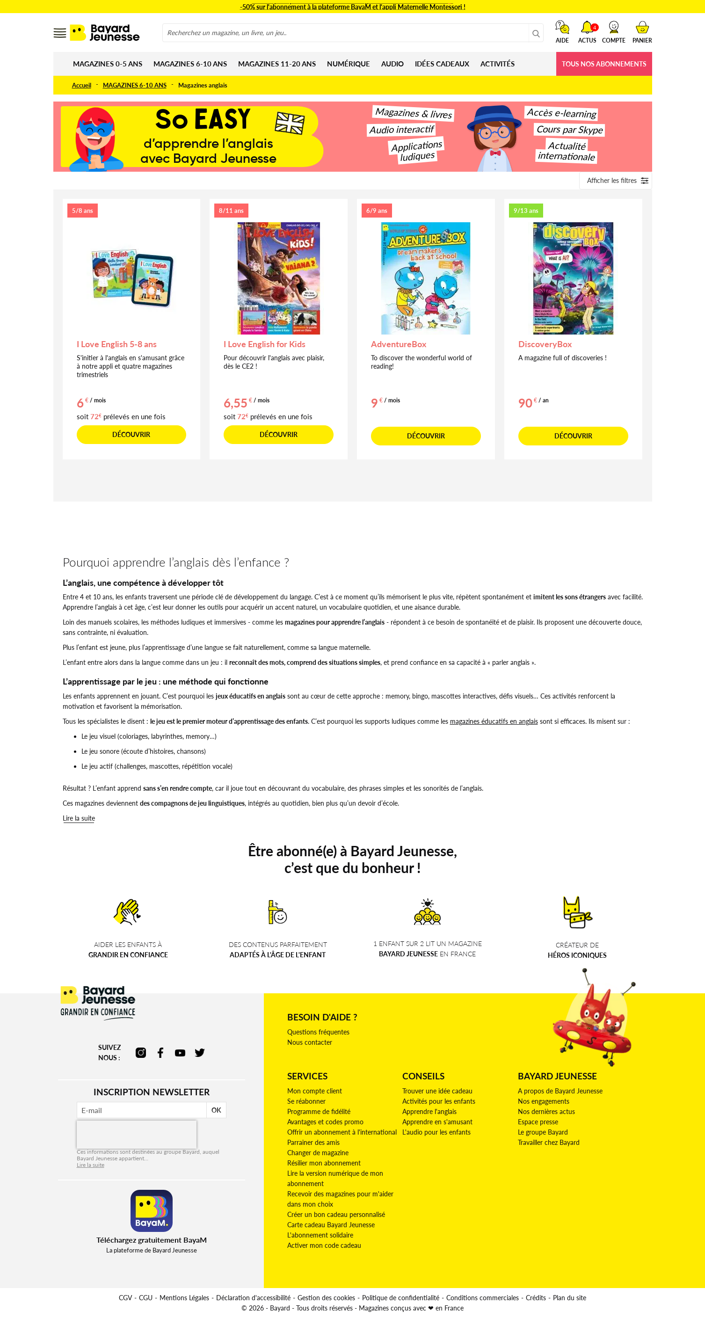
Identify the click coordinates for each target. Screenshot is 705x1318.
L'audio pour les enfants (436, 1132)
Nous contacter (309, 1042)
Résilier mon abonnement (324, 1163)
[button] (613, 32)
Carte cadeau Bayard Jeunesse (331, 1225)
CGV (125, 1298)
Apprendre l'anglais (429, 1111)
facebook (160, 1053)
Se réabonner (306, 1101)
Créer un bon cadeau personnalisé (336, 1214)
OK (216, 1110)
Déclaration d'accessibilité (253, 1298)
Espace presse (538, 1122)
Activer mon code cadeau (324, 1245)
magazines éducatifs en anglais (494, 721)
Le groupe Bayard (543, 1132)
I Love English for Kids (264, 344)
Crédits (536, 1298)
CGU (146, 1298)
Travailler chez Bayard (549, 1142)
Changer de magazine (318, 1153)
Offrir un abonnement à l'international (342, 1132)
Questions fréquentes (318, 1032)
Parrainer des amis (313, 1142)
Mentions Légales (184, 1298)
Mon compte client (314, 1091)
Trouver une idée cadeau (437, 1091)
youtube (180, 1053)
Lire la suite (79, 818)
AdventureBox (398, 344)
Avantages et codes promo (325, 1122)
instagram (141, 1053)
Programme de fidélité (318, 1111)
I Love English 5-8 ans (117, 344)
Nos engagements (543, 1101)
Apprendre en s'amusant (437, 1122)
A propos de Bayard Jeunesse (560, 1091)
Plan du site (569, 1298)
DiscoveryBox (545, 344)
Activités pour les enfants (438, 1101)
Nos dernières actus (546, 1111)
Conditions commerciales (482, 1298)
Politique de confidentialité (400, 1298)
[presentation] (136, 1135)
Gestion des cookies (326, 1298)
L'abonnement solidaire (320, 1235)
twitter (200, 1053)
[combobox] (353, 32)
